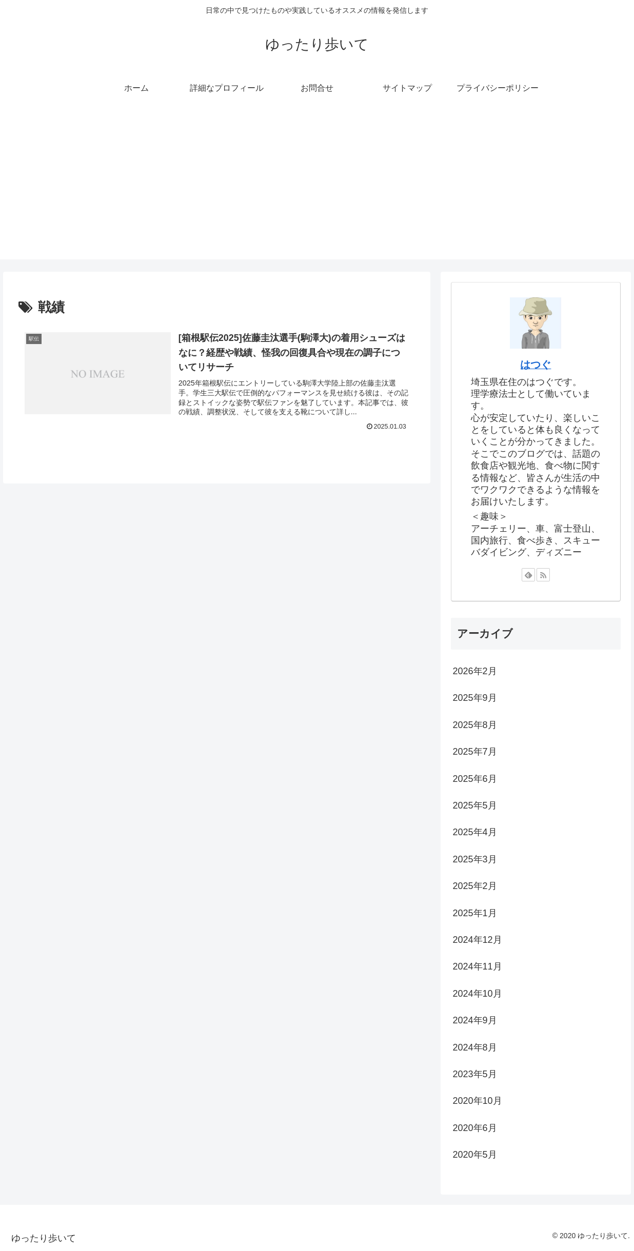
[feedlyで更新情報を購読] (528, 574)
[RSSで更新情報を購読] (543, 574)
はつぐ (535, 364)
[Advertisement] (317, 187)
